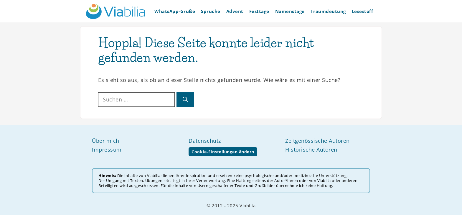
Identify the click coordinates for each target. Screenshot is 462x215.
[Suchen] (185, 99)
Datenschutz (205, 140)
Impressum (107, 149)
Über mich (105, 140)
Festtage (259, 11)
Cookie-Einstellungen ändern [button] (223, 152)
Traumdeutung (328, 11)
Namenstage (290, 11)
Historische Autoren (311, 149)
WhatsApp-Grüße (174, 11)
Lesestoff (362, 11)
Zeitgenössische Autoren (317, 140)
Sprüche (210, 11)
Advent (234, 11)
